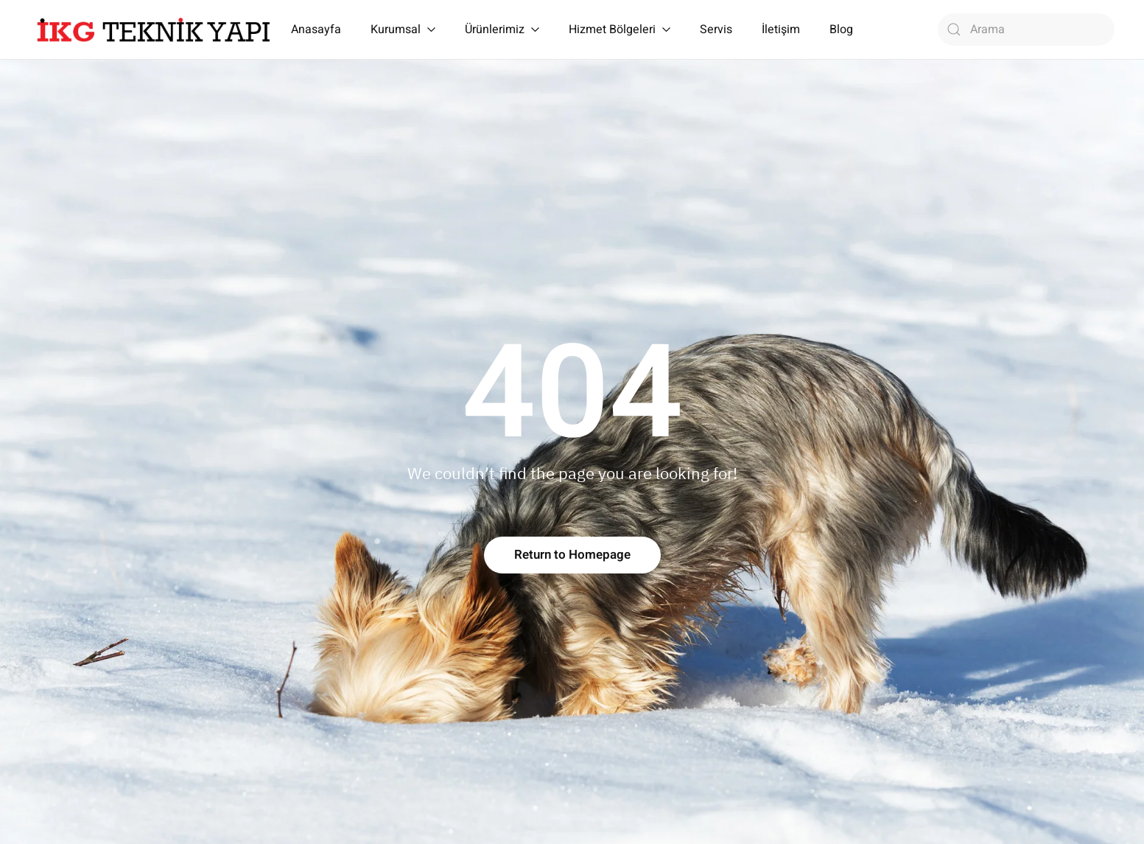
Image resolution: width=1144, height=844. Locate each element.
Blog (841, 29)
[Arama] (1026, 29)
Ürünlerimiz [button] (502, 29)
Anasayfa (316, 29)
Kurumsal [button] (403, 29)
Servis (716, 29)
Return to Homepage (572, 554)
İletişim (781, 29)
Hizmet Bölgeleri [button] (619, 29)
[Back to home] (153, 29)
